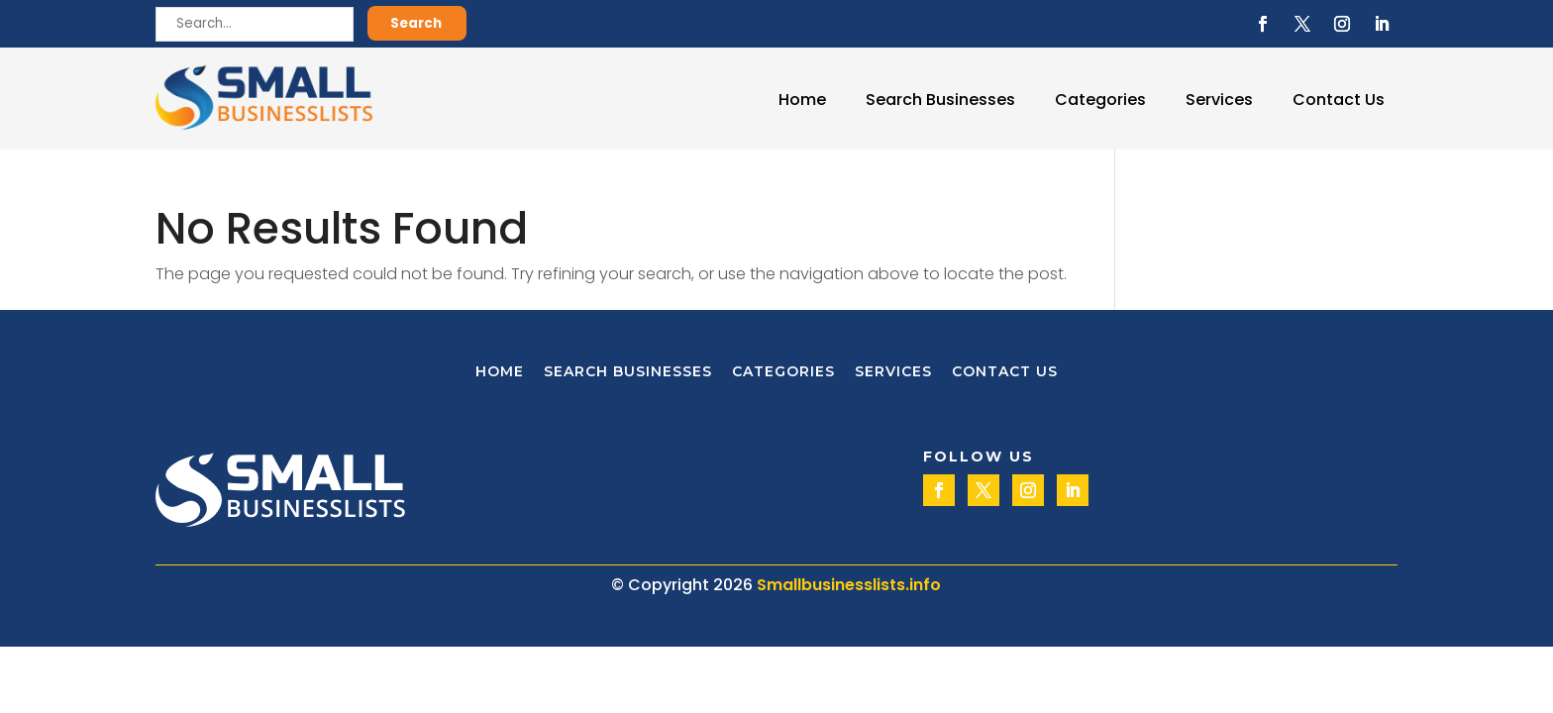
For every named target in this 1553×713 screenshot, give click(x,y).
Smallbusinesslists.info (849, 584)
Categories (1100, 99)
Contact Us (1339, 99)
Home (802, 99)
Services (1219, 99)
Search (416, 23)
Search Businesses (940, 99)
